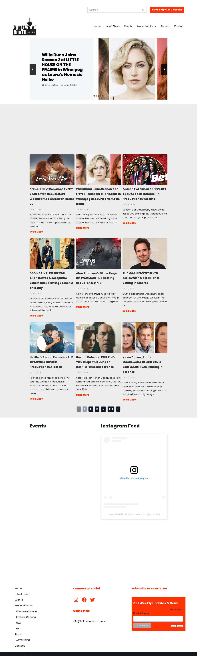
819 (111, 404)
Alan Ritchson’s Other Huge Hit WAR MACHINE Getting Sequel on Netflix (98, 252)
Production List (23, 601)
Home (96, 26)
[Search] (113, 10)
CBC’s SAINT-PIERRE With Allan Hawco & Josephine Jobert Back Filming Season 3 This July (51, 252)
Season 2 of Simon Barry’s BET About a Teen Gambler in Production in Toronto (144, 169)
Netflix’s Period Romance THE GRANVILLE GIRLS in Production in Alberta (51, 334)
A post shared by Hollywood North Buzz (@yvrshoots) (134, 510)
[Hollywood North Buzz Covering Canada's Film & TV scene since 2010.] (24, 26)
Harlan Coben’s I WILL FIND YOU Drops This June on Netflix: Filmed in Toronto (98, 334)
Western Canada (26, 607)
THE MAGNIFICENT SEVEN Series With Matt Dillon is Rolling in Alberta (144, 252)
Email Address (142, 609)
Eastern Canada (26, 613)
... (103, 404)
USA (18, 618)
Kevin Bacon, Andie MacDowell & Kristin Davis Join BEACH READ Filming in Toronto (144, 334)
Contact (178, 26)
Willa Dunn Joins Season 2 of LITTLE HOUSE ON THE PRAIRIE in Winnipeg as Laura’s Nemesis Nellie (62, 67)
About (18, 630)
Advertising (23, 636)
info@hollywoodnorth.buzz (89, 617)
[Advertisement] (98, 125)
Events (128, 26)
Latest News (111, 26)
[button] (155, 26)
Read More (36, 230)
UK (17, 624)
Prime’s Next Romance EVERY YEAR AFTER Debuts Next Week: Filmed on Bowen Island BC (51, 169)
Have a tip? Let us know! (167, 9)
